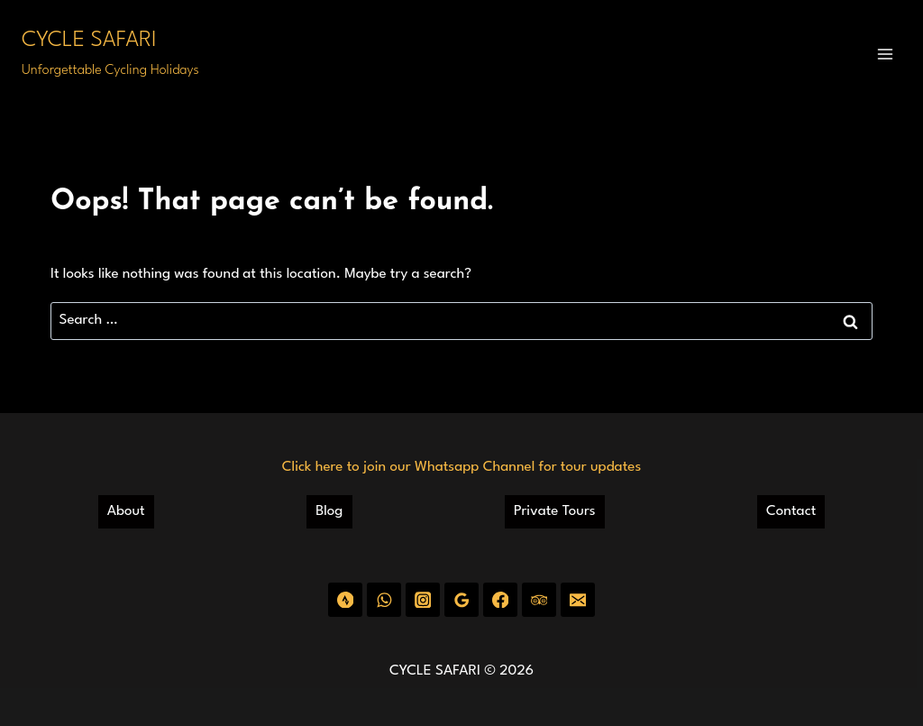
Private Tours (555, 511)
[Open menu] (884, 54)
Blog (329, 511)
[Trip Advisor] (538, 599)
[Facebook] (499, 599)
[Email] (577, 599)
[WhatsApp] (383, 599)
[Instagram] (422, 599)
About (126, 511)
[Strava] (344, 599)
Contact (791, 511)
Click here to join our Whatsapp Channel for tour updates (461, 467)
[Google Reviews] (461, 599)
